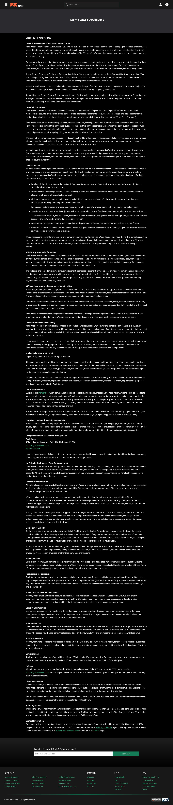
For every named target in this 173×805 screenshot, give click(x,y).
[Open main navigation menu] (6, 4)
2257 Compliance (149, 786)
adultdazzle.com (33, 448)
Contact (95, 731)
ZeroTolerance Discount (67, 786)
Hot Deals (9, 773)
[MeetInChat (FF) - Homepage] (17, 5)
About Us (90, 777)
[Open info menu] (167, 4)
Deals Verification (121, 783)
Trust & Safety (120, 786)
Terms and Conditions (151, 777)
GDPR (145, 789)
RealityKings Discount (67, 777)
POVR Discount (37, 780)
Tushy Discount (10, 786)
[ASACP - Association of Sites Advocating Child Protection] (156, 800)
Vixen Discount (37, 786)
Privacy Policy (44, 393)
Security (118, 789)
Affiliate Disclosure (150, 783)
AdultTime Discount (39, 777)
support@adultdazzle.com (37, 445)
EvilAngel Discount (12, 780)
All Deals (90, 786)
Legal (145, 773)
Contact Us (91, 783)
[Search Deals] (91, 4)
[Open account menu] (160, 4)
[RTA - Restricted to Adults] (165, 800)
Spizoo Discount (65, 780)
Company (91, 773)
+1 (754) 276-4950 (104, 727)
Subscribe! (126, 754)
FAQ (116, 780)
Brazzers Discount (11, 777)
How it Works (120, 777)
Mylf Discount (64, 783)
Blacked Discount (38, 783)
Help (116, 773)
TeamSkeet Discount (12, 783)
